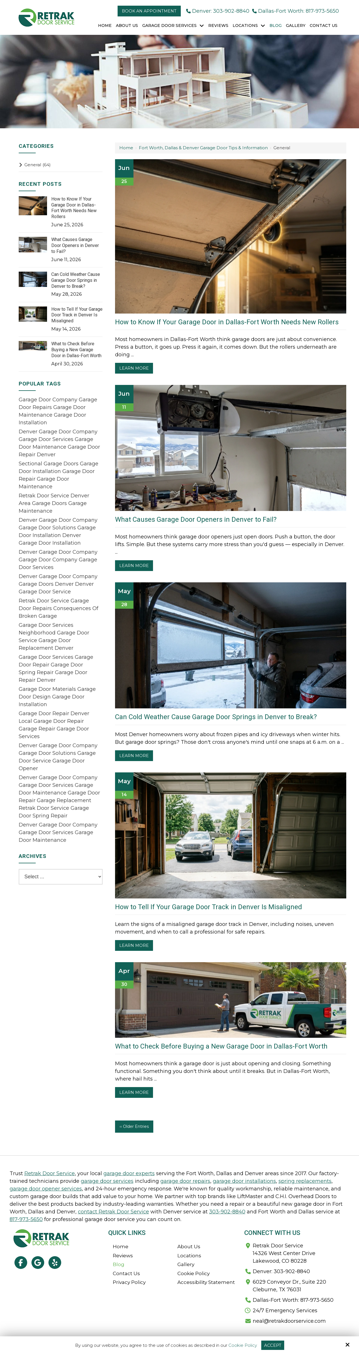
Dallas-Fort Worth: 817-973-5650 (295, 11)
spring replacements (305, 1181)
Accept (272, 1345)
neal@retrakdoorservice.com (289, 1321)
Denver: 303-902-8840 (217, 11)
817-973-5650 (26, 1219)
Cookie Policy (242, 1345)
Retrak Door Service (49, 1173)
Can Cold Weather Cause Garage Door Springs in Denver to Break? (216, 717)
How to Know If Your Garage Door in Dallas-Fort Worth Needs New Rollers (227, 322)
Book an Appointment (149, 11)
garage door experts (129, 1173)
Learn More (134, 368)
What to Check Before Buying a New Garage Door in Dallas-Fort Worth (221, 1046)
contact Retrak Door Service (113, 1212)
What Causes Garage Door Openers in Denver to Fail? (196, 519)
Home (126, 147)
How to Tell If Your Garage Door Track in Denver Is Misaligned (208, 907)
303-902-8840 (227, 1212)
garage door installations (244, 1181)
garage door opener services (46, 1189)
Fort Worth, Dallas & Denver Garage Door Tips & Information (203, 147)
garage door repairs (185, 1181)
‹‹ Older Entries (134, 1126)
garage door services (107, 1181)
